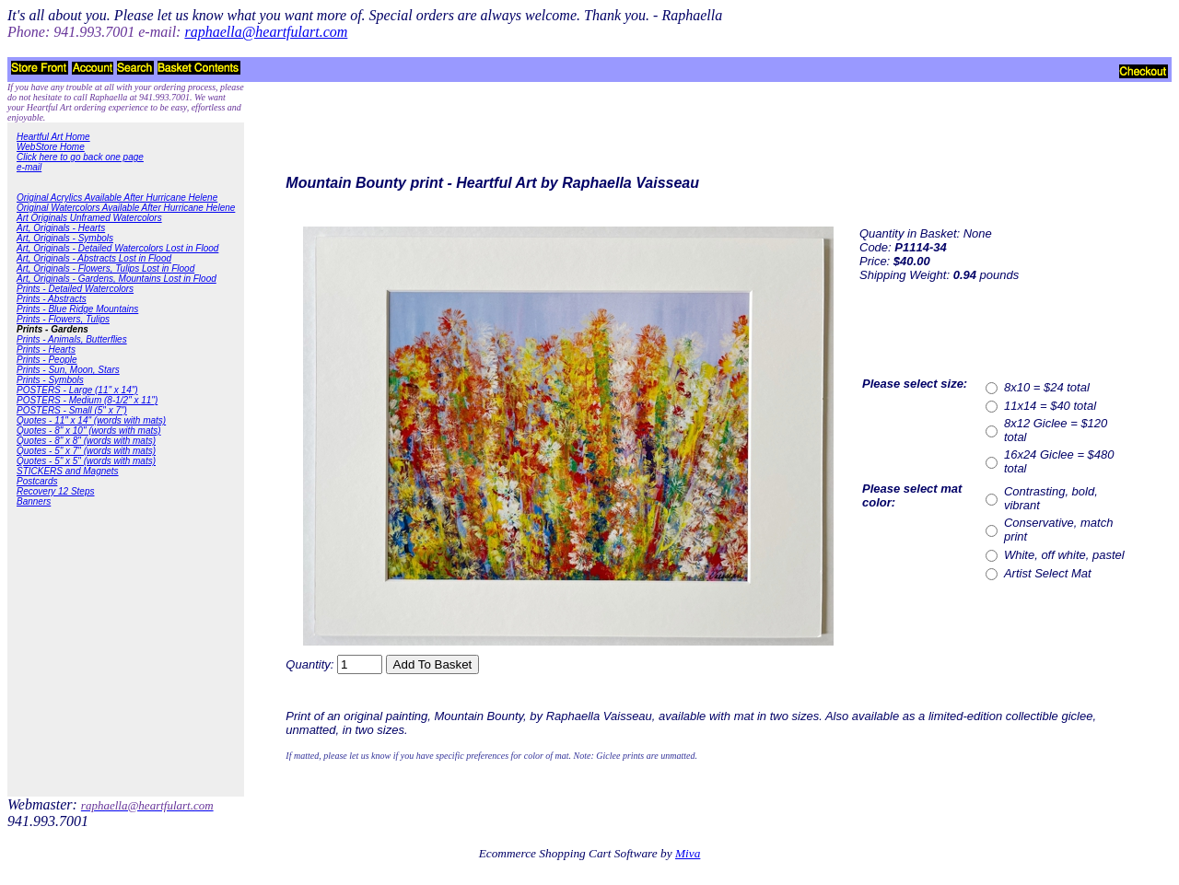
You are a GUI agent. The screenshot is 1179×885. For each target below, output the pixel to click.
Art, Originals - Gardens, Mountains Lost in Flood (116, 279)
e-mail (29, 167)
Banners (34, 501)
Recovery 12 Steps (56, 491)
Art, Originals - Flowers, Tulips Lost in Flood (105, 268)
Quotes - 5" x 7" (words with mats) (86, 451)
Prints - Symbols (50, 380)
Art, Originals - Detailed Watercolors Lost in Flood (117, 248)
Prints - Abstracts (52, 299)
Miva (687, 853)
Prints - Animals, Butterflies (72, 339)
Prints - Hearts (46, 349)
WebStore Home (51, 147)
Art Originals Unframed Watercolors (89, 218)
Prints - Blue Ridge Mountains (77, 309)
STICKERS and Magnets (68, 471)
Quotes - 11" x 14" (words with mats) (91, 420)
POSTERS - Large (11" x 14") (77, 390)
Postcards (37, 481)
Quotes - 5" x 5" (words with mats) (86, 461)
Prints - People (47, 360)
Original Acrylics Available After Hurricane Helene (117, 197)
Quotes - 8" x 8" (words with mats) (86, 441)
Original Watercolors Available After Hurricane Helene (126, 208)
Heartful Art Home (53, 137)
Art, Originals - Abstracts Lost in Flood (94, 258)
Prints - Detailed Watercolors (75, 289)
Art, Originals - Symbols (65, 238)
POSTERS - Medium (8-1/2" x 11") (87, 400)
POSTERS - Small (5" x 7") (72, 410)
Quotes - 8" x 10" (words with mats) (89, 430)
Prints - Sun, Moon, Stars (68, 370)
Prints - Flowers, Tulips (63, 319)
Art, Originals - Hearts (61, 228)
